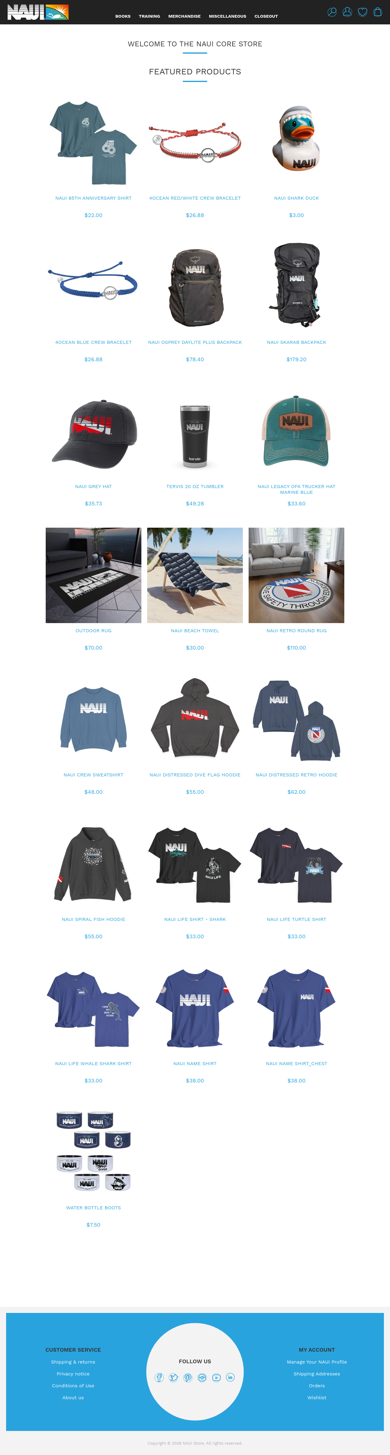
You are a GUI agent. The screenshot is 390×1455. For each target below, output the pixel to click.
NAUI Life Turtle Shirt (296, 919)
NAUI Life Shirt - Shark (195, 919)
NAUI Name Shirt (195, 1063)
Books (123, 16)
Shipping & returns (73, 1362)
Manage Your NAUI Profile (317, 1362)
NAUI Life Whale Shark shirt (93, 1063)
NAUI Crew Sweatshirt (94, 775)
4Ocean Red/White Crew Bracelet (195, 198)
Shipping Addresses (317, 1374)
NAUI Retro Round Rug (296, 630)
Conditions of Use (73, 1386)
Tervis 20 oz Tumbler (195, 486)
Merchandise (184, 16)
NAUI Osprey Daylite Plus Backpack (195, 342)
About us (73, 1397)
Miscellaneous (227, 16)
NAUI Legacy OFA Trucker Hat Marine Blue (296, 489)
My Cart (377, 12)
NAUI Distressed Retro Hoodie (296, 775)
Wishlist (362, 12)
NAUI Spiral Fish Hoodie (93, 919)
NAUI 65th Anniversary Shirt (93, 198)
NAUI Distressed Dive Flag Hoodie (195, 775)
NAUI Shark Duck (296, 198)
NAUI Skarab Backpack (296, 342)
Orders (317, 1386)
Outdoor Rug (94, 630)
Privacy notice (73, 1374)
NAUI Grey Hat (93, 486)
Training (149, 16)
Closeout (266, 16)
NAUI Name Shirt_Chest (296, 1063)
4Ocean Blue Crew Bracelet (93, 342)
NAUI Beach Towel (195, 630)
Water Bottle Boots (93, 1208)
